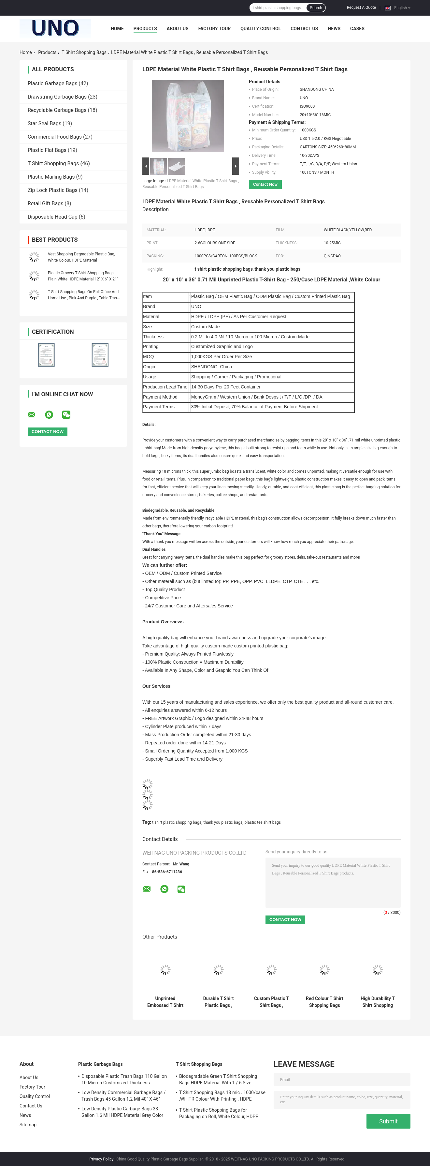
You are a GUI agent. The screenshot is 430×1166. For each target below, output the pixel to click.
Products (145, 28)
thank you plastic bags (223, 822)
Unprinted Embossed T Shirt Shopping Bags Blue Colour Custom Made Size (165, 1002)
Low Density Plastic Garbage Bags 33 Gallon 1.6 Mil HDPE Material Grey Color (122, 1112)
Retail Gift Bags (46, 203)
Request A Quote (361, 7)
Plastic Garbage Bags (52, 83)
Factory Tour (214, 28)
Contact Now (265, 184)
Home (117, 28)
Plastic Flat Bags (47, 150)
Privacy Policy (102, 1159)
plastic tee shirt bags (263, 822)
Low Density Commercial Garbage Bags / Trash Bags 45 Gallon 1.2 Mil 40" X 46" (123, 1096)
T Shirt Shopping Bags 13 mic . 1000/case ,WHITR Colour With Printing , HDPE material (222, 1097)
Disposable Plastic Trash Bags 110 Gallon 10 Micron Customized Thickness (124, 1079)
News (334, 28)
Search (316, 8)
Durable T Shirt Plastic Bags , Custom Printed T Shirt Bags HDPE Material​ (218, 1002)
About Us (178, 28)
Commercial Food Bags (55, 137)
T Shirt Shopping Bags (84, 52)
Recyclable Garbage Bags (57, 110)
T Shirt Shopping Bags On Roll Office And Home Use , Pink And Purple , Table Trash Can (83, 298)
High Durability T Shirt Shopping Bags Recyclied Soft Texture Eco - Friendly (377, 1002)
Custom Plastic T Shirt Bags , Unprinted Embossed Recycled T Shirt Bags (271, 1002)
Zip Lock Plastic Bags (53, 190)
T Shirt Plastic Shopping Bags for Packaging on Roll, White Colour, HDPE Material (218, 1114)
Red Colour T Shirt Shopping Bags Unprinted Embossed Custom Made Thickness (325, 1002)
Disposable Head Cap (53, 217)
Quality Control (260, 28)
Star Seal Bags (44, 123)
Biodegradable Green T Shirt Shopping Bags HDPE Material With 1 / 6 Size (218, 1079)
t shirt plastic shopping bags (176, 822)
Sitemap (28, 1124)
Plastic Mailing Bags (51, 177)
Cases (357, 28)
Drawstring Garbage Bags (57, 97)
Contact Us (304, 28)
